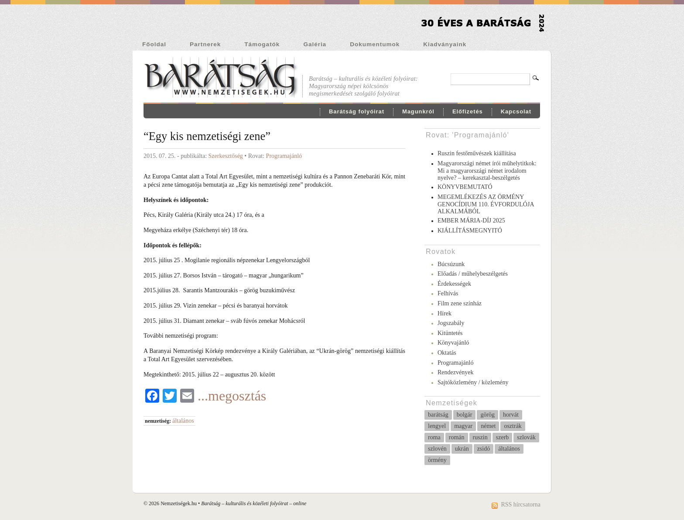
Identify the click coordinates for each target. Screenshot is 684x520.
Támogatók (262, 44)
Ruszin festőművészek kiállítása (477, 153)
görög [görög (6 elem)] (487, 414)
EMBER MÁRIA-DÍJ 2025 (471, 220)
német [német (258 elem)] (488, 426)
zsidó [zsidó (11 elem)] (483, 448)
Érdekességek (454, 284)
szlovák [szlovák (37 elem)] (526, 437)
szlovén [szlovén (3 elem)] (437, 448)
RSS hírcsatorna (520, 504)
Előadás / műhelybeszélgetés (473, 273)
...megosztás (232, 396)
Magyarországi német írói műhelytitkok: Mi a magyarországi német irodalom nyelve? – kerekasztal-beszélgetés (487, 170)
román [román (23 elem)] (457, 437)
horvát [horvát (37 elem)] (511, 414)
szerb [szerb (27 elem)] (502, 437)
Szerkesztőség (226, 156)
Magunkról (418, 111)
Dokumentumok (375, 44)
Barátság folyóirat (356, 111)
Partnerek (205, 44)
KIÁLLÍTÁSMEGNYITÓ (470, 230)
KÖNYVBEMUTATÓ (465, 187)
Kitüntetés (450, 333)
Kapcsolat (516, 111)
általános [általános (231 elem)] (509, 448)
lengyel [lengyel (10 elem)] (437, 426)
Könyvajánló (453, 342)
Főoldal (154, 44)
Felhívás (448, 293)
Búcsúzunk (451, 264)
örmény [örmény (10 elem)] (437, 460)
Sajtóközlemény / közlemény (473, 382)
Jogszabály (451, 323)
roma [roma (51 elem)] (434, 437)
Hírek (444, 313)
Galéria (314, 44)
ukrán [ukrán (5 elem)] (462, 448)
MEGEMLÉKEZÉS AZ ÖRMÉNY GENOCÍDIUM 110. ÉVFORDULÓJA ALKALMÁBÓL (486, 204)
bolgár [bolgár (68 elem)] (464, 414)
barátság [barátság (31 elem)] (438, 414)
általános (183, 420)
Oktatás (447, 352)
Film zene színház (460, 303)
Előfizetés (467, 111)
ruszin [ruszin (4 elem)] (480, 437)
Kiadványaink (444, 44)
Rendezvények (455, 372)
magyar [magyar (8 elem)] (463, 426)
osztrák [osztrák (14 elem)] (512, 426)
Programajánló (284, 156)
